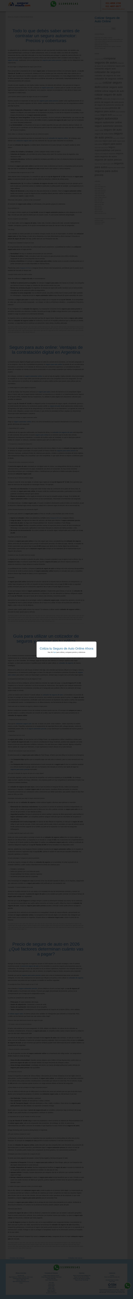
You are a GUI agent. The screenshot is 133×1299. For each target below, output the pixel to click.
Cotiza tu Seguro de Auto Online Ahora (66, 648)
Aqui (54, 652)
